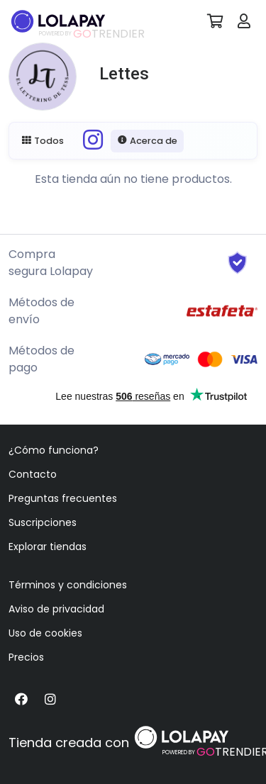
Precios (26, 657)
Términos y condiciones (68, 585)
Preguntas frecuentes (63, 498)
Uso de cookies (45, 633)
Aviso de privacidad (56, 609)
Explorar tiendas (48, 546)
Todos (43, 141)
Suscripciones (43, 522)
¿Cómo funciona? (54, 450)
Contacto (33, 474)
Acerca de (147, 141)
